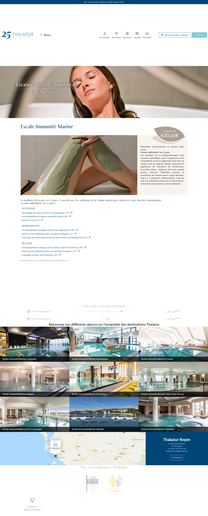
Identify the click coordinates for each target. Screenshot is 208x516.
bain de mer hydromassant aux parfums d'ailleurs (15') (49, 251)
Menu (45, 35)
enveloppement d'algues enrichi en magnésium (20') (48, 230)
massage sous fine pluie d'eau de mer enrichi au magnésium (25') (55, 237)
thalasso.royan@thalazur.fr (177, 451)
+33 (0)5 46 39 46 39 (177, 449)
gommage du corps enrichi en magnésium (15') (46, 212)
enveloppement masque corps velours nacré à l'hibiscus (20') (52, 247)
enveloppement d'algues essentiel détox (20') (45, 216)
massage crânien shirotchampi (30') (40, 255)
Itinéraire (176, 458)
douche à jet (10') (31, 220)
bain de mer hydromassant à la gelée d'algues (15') (47, 233)
